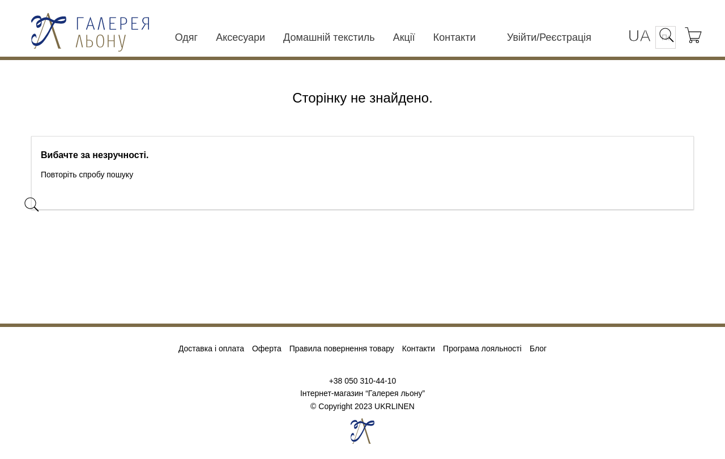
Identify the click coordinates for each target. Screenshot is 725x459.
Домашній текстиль (329, 37)
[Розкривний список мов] (639, 36)
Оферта (267, 349)
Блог (538, 349)
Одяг (186, 37)
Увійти (521, 37)
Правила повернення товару (341, 349)
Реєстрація (565, 37)
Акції (404, 37)
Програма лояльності (482, 349)
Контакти (454, 37)
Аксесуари (240, 37)
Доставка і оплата (211, 349)
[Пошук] (113, 199)
